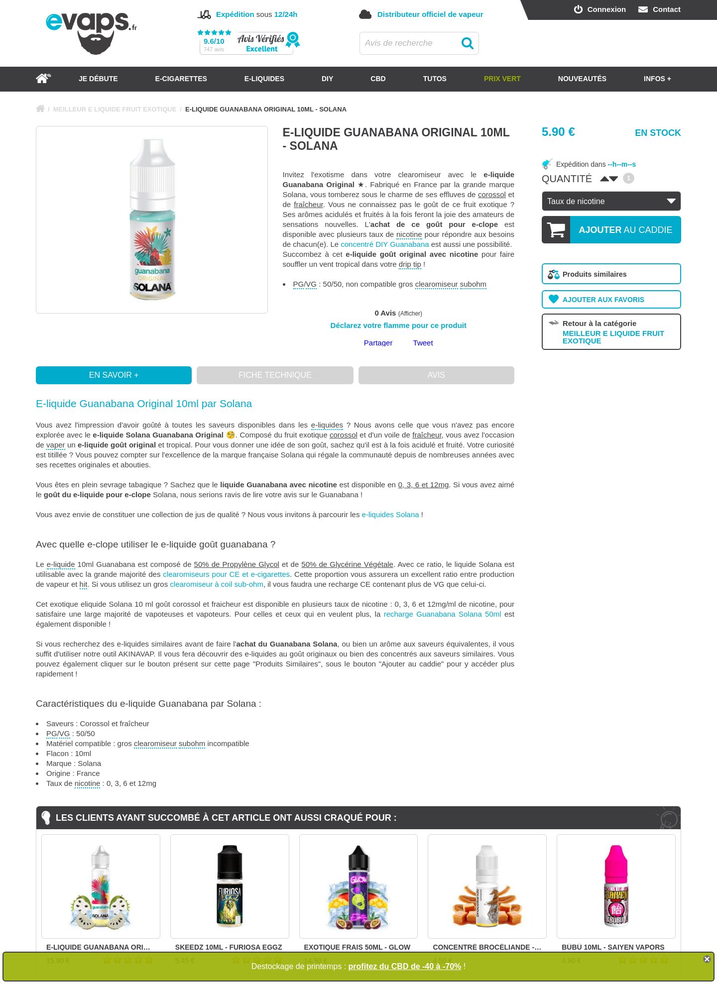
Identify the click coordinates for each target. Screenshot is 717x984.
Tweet (423, 342)
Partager (378, 342)
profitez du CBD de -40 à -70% (405, 966)
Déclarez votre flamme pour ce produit (399, 325)
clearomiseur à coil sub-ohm (216, 584)
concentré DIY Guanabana (385, 244)
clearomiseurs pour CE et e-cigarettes (226, 574)
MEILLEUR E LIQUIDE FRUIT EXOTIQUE (115, 109)
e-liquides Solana (390, 514)
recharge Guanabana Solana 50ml (442, 614)
